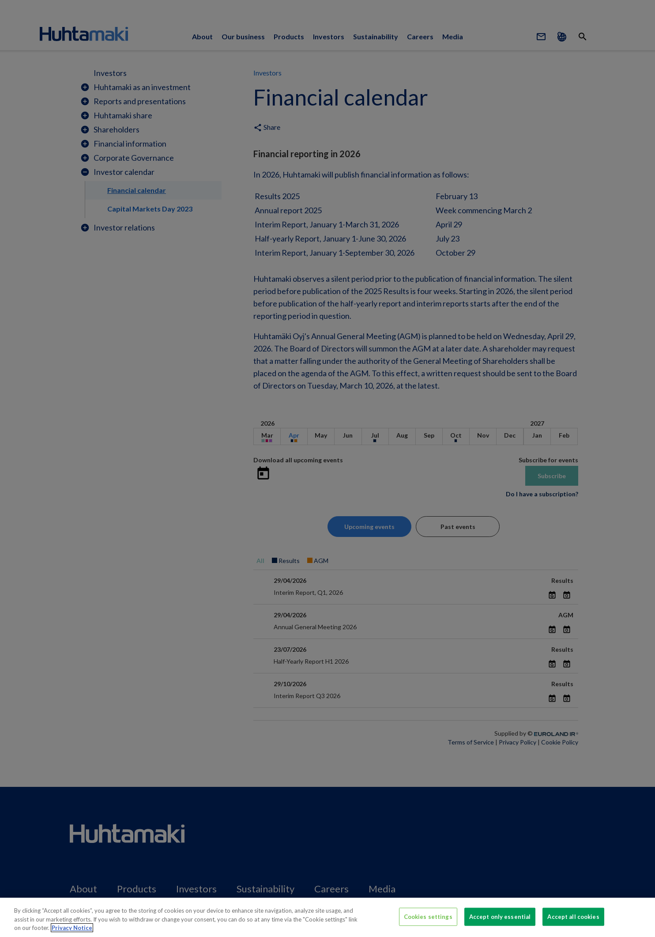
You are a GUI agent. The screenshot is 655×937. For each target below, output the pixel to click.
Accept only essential (500, 916)
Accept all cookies (573, 916)
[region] (327, 917)
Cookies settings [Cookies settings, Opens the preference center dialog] (428, 916)
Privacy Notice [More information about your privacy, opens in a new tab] (72, 927)
